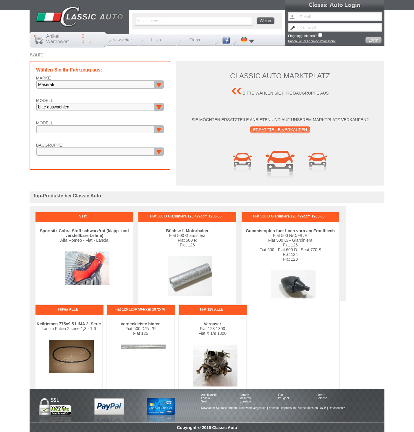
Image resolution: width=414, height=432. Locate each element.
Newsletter (122, 40)
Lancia (205, 398)
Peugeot (283, 398)
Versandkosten (308, 408)
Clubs (194, 40)
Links (156, 40)
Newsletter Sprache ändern (219, 408)
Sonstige (245, 401)
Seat (204, 401)
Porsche (321, 398)
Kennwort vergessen (252, 408)
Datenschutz (337, 408)
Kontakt (274, 408)
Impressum (288, 408)
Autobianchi (208, 395)
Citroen (244, 395)
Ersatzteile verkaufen (280, 129)
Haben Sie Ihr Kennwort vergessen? (312, 41)
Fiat (280, 395)
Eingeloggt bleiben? (305, 35)
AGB (323, 408)
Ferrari (320, 395)
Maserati (245, 398)
